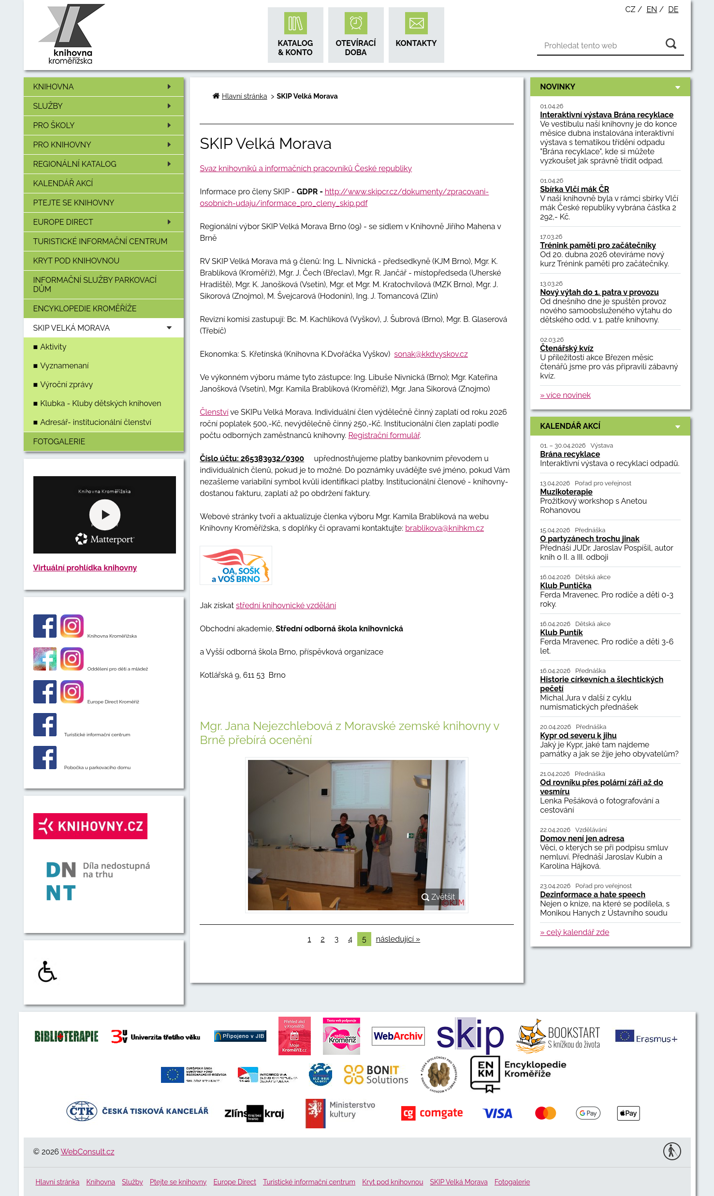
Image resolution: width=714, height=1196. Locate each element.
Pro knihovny (104, 144)
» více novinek (565, 395)
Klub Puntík (561, 632)
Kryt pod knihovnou (76, 260)
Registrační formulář (384, 435)
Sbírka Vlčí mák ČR (574, 189)
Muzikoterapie (566, 491)
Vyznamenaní (64, 365)
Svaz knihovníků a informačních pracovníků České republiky (306, 168)
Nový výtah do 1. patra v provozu (599, 292)
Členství (214, 412)
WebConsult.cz (88, 1151)
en (651, 9)
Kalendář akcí (63, 183)
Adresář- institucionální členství (95, 422)
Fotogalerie (59, 441)
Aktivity (53, 346)
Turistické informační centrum (100, 241)
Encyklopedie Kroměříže (85, 308)
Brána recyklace (570, 454)
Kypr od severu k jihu (578, 735)
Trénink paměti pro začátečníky (598, 245)
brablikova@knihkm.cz (444, 528)
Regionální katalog (104, 164)
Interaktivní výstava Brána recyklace (606, 114)
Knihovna (104, 86)
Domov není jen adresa (582, 838)
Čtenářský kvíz (566, 348)
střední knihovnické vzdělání (286, 605)
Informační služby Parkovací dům (95, 285)
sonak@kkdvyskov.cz (430, 354)
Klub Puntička (565, 585)
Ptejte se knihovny (74, 202)
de (673, 9)
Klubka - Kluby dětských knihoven (100, 403)
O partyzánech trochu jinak (590, 538)
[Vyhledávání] (610, 46)
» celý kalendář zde (574, 932)
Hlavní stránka (244, 96)
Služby (104, 106)
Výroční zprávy (66, 384)
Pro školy (104, 125)
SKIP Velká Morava (459, 1182)
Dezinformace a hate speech (592, 894)
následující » (398, 939)
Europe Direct (104, 222)
